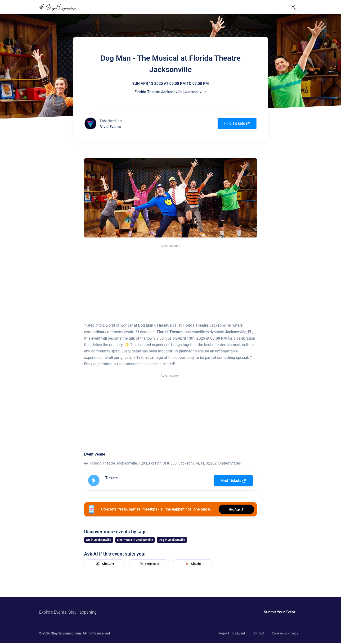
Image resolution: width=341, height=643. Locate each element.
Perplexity (148, 564)
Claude (192, 564)
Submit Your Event (279, 612)
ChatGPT (104, 564)
